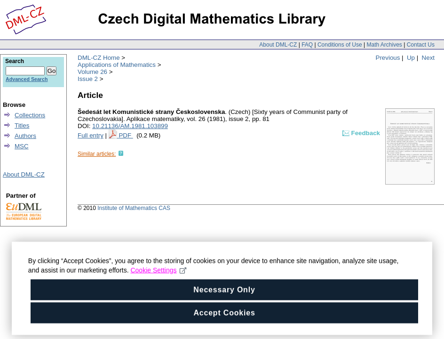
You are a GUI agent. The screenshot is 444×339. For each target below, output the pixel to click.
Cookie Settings (159, 290)
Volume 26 (92, 71)
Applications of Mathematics (117, 64)
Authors (25, 135)
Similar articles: (97, 154)
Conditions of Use (339, 44)
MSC (22, 146)
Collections (30, 115)
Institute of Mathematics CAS (133, 208)
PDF (126, 135)
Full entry (90, 135)
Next (428, 57)
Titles (22, 125)
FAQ (307, 44)
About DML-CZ (278, 44)
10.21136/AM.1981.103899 (130, 125)
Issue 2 (88, 78)
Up (411, 57)
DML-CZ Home (99, 57)
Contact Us (421, 44)
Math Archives (384, 44)
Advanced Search (27, 79)
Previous (388, 57)
